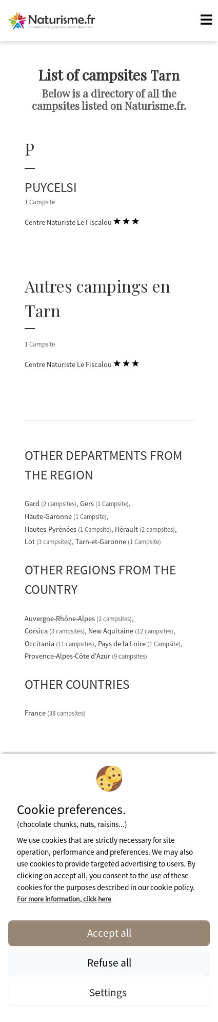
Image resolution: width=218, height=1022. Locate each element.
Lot (49, 541)
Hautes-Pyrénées (69, 529)
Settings (109, 992)
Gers (105, 503)
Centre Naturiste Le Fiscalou (82, 221)
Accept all (109, 933)
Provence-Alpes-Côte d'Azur (86, 656)
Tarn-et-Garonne (118, 541)
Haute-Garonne (66, 516)
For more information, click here (64, 898)
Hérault (145, 529)
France (55, 713)
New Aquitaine (131, 630)
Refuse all (109, 963)
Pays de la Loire (140, 643)
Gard (51, 503)
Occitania (60, 643)
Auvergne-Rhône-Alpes (79, 618)
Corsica (55, 630)
